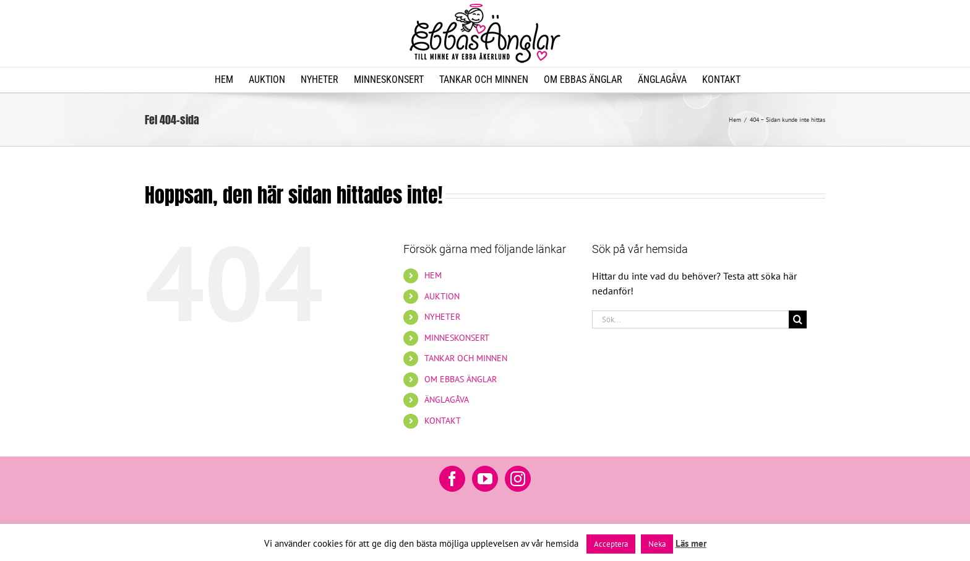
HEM (433, 275)
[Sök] (798, 319)
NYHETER (442, 316)
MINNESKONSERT (456, 337)
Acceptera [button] (611, 544)
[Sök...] (690, 319)
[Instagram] (518, 479)
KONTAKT (442, 420)
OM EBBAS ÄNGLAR (460, 379)
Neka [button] (657, 544)
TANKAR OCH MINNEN (465, 358)
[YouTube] (485, 479)
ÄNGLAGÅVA (446, 399)
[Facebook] (452, 479)
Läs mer (691, 543)
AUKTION (442, 296)
